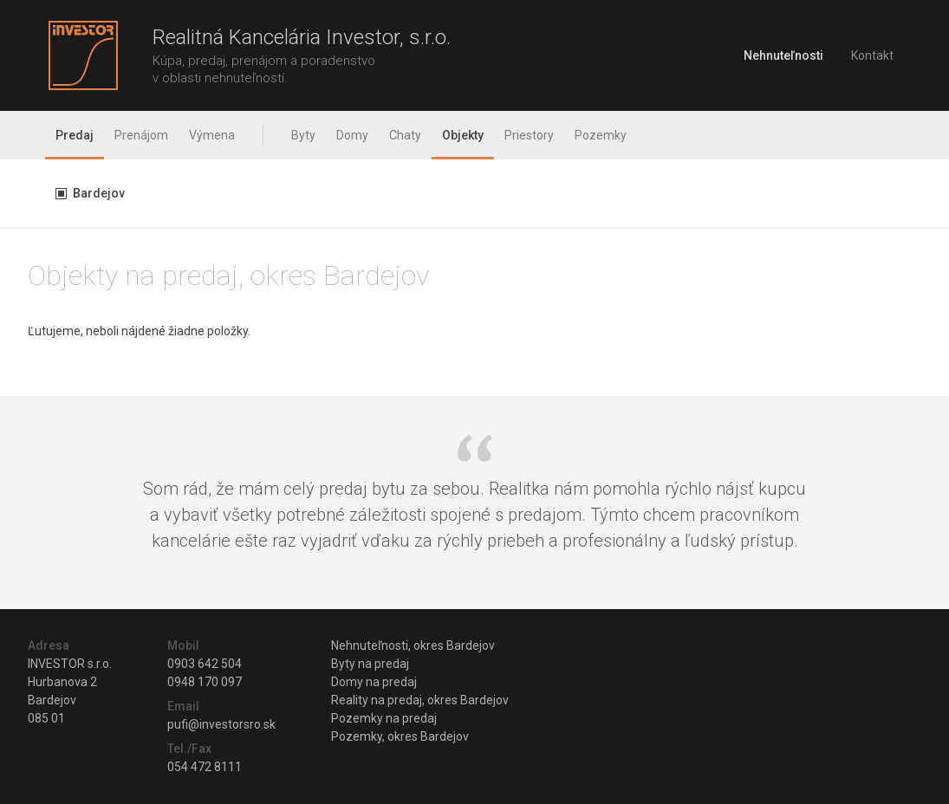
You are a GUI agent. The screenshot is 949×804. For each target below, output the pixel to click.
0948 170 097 (204, 682)
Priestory (529, 135)
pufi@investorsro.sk (221, 724)
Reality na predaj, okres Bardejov (420, 700)
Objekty (463, 135)
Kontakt (872, 55)
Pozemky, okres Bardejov (400, 736)
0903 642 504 (204, 664)
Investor (83, 55)
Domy (352, 135)
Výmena (212, 135)
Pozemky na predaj (384, 718)
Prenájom (141, 135)
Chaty (405, 135)
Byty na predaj (370, 664)
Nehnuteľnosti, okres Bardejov (413, 645)
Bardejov (99, 193)
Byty (303, 135)
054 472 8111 (204, 767)
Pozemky (601, 135)
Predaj (74, 135)
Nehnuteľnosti (783, 55)
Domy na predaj (374, 682)
